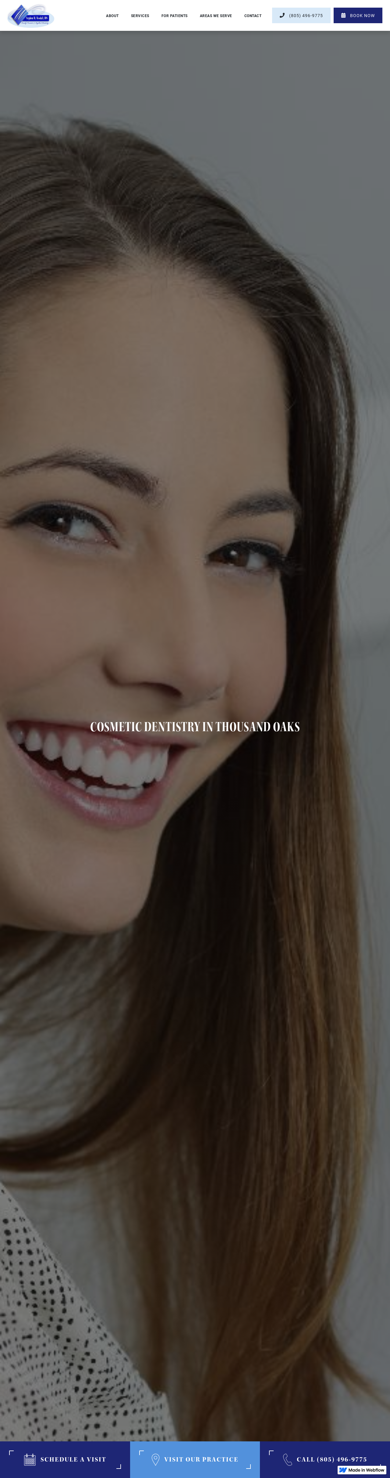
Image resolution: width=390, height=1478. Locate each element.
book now (358, 15)
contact (253, 15)
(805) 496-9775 (301, 15)
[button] (140, 15)
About (112, 15)
